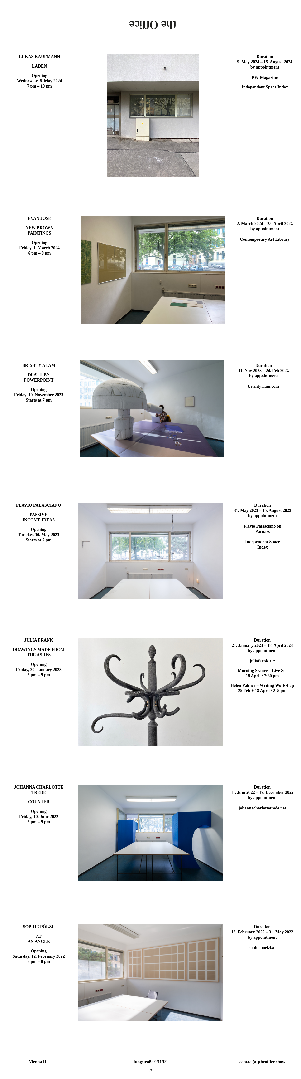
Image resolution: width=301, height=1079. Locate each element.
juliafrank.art (262, 661)
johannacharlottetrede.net (262, 808)
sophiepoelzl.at (262, 947)
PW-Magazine (265, 77)
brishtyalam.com (263, 386)
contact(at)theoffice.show (262, 1061)
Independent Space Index (265, 87)
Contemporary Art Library (265, 239)
